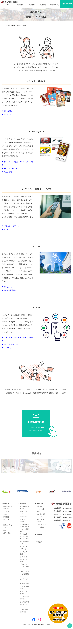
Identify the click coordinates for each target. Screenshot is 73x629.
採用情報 (43, 5)
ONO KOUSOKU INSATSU (35, 625)
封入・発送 (7, 533)
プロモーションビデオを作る (24, 567)
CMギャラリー (41, 524)
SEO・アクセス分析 (10, 168)
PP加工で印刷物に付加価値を (24, 574)
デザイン (6, 114)
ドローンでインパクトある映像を (24, 559)
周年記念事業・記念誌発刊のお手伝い (24, 536)
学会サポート (24, 516)
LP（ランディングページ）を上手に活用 (24, 581)
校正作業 (23, 612)
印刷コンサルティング (11, 226)
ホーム (8, 5)
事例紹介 (32, 5)
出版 (4, 530)
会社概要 (39, 506)
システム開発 (24, 609)
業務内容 (20, 5)
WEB (5, 229)
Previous (3, 465)
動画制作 (6, 517)
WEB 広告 (7, 172)
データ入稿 (40, 527)
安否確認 (38, 542)
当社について (54, 5)
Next (69, 465)
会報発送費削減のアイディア (24, 604)
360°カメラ (7, 287)
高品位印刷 (7, 111)
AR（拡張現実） (9, 290)
